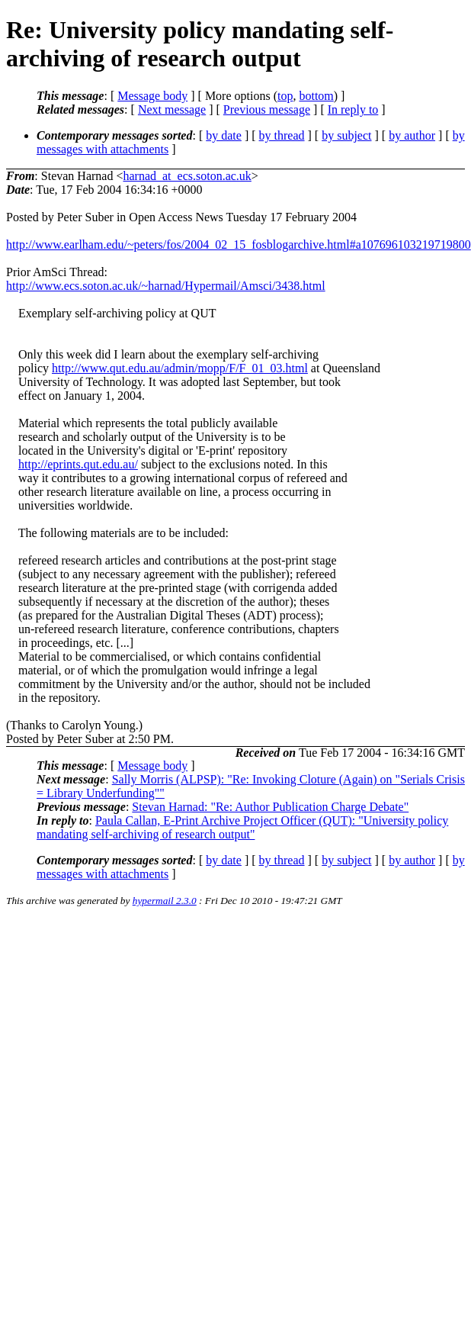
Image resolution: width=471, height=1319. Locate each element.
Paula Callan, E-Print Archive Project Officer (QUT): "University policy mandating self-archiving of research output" (242, 827)
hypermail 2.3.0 (165, 900)
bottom (316, 95)
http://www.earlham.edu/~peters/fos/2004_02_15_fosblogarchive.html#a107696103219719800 (238, 244)
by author (412, 135)
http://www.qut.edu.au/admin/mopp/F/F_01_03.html (180, 368)
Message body (152, 95)
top (285, 95)
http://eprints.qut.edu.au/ (78, 464)
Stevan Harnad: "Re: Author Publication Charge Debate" (270, 806)
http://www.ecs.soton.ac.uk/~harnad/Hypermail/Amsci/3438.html (165, 285)
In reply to (353, 109)
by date (224, 135)
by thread (282, 135)
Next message (172, 109)
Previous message (266, 109)
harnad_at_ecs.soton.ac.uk (187, 175)
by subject (346, 135)
